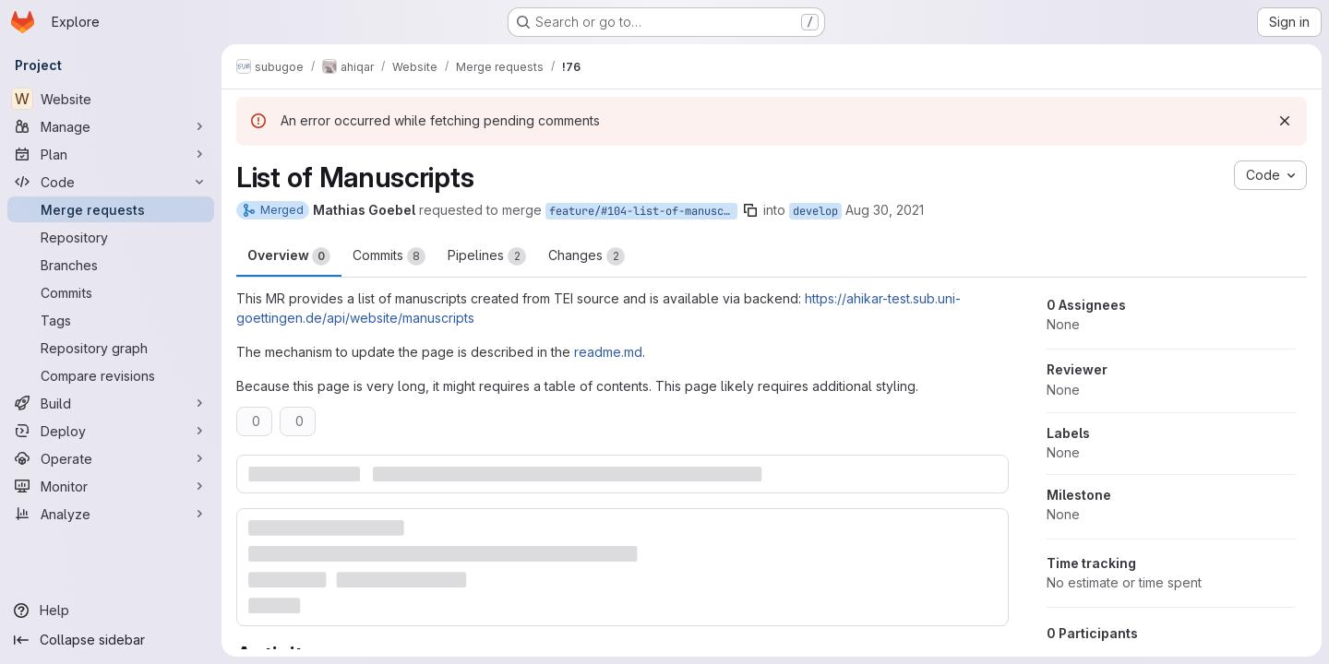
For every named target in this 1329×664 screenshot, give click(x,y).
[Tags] (110, 320)
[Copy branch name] (750, 210)
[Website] (110, 99)
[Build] (110, 403)
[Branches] (110, 265)
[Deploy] (110, 431)
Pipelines (487, 256)
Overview (288, 256)
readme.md (608, 352)
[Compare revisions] (110, 375)
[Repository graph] (110, 348)
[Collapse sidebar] (110, 640)
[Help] (110, 610)
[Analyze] (110, 514)
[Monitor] (110, 486)
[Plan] (110, 154)
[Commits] (110, 292)
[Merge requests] (110, 209)
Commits (389, 256)
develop (815, 211)
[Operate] (110, 458)
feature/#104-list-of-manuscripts (643, 211)
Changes (586, 256)
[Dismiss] (1285, 121)
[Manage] (110, 126)
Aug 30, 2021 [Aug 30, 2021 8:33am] (884, 210)
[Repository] (110, 237)
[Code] (110, 182)
